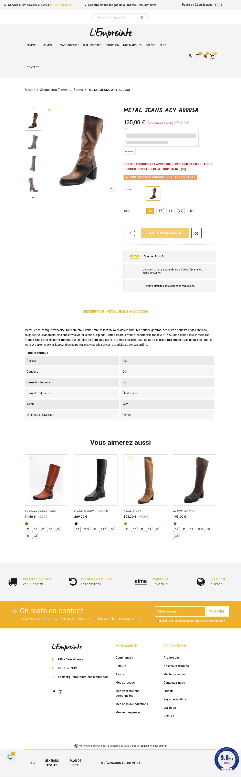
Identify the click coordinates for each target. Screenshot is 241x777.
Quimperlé (149, 5)
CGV (32, 763)
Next (33, 197)
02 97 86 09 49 (63, 5)
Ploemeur (132, 5)
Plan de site (75, 763)
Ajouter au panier (165, 233)
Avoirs (120, 674)
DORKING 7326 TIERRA (40, 511)
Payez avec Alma (175, 699)
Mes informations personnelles (127, 693)
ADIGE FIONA (132, 511)
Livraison (170, 707)
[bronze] (153, 194)
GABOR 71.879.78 (184, 511)
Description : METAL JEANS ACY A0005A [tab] (115, 311)
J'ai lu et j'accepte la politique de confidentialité (193, 620)
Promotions (172, 657)
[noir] (76, 523)
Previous (33, 108)
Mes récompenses (128, 712)
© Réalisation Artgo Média (120, 763)
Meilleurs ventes (175, 674)
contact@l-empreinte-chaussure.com (83, 677)
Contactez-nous (174, 682)
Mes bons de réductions (132, 704)
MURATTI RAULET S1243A (91, 511)
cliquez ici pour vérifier (153, 745)
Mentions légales (51, 763)
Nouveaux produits (176, 666)
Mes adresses (125, 682)
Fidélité (169, 691)
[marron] (26, 523)
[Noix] (125, 523)
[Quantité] (131, 233)
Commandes (124, 657)
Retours (121, 666)
